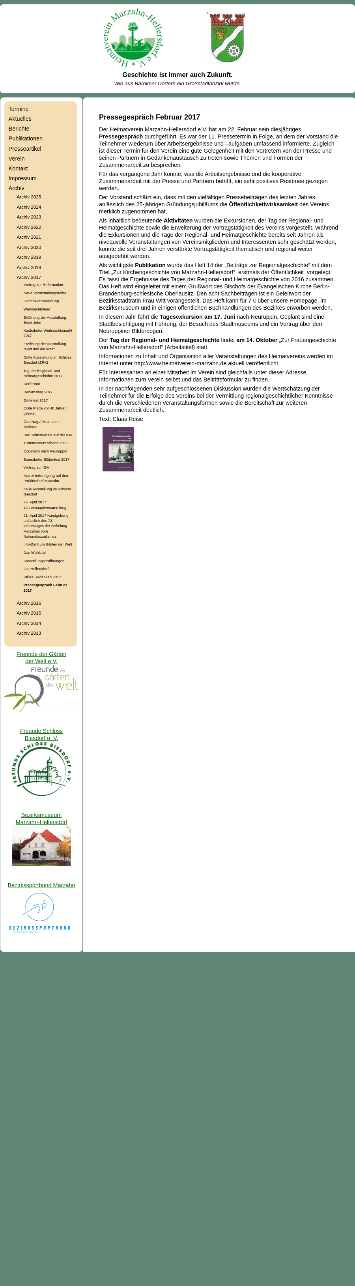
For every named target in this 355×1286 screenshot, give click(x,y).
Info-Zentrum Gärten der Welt (48, 544)
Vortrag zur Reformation (43, 284)
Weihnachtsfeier (37, 309)
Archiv (16, 188)
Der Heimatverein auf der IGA (48, 435)
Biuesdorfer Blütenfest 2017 (46, 459)
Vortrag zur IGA (36, 467)
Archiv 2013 (29, 633)
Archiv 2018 (29, 267)
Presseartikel (25, 149)
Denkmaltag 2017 (38, 392)
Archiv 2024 (29, 206)
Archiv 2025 (29, 196)
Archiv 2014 (29, 623)
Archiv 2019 (29, 257)
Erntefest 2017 (36, 400)
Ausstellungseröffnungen (44, 561)
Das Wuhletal (35, 552)
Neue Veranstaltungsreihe (45, 293)
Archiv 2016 (29, 603)
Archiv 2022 (29, 227)
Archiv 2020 (29, 247)
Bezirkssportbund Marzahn (41, 885)
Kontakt (18, 168)
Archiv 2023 (29, 216)
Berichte (19, 128)
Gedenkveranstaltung (41, 301)
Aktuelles (20, 119)
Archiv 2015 (29, 612)
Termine (19, 109)
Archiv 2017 (29, 277)
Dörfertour (32, 383)
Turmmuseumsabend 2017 (46, 443)
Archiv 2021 (29, 236)
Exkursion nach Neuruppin (45, 451)
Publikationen (26, 138)
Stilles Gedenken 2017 (42, 577)
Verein (17, 158)
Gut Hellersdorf (36, 568)
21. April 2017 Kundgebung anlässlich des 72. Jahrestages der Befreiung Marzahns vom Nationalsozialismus (46, 525)
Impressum (23, 178)
